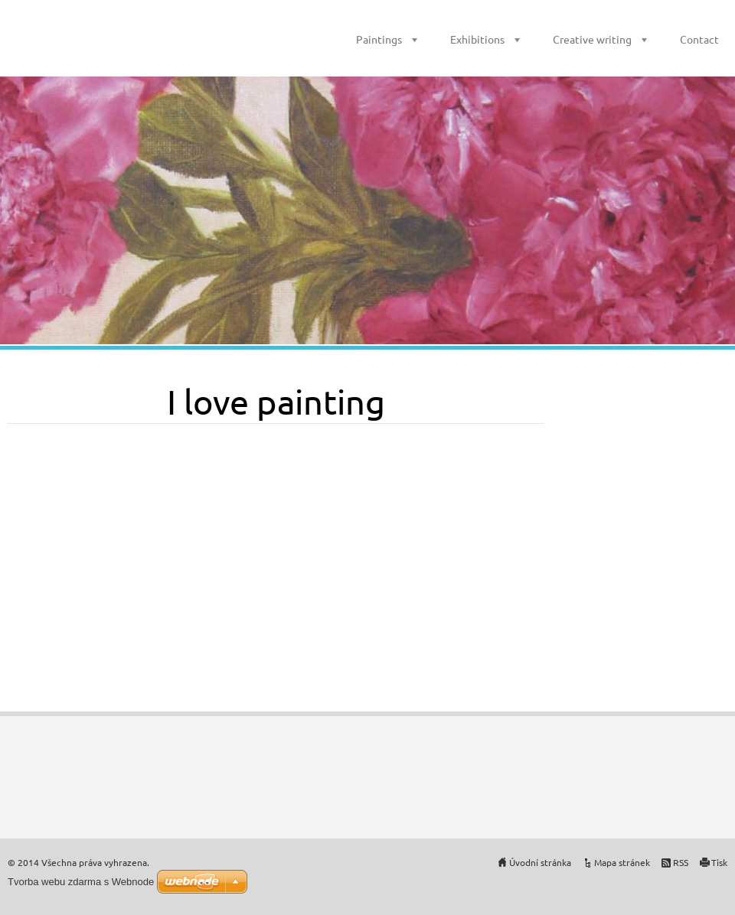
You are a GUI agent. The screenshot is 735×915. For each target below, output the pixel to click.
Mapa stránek (622, 862)
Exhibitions (477, 39)
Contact (699, 39)
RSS (680, 862)
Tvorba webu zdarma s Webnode (81, 881)
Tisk (719, 862)
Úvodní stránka (540, 862)
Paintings (379, 39)
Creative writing (592, 39)
